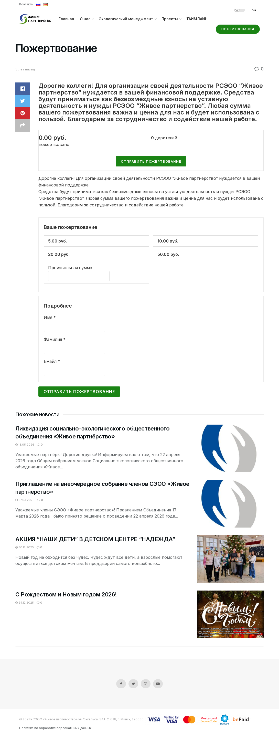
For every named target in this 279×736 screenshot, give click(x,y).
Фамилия (55, 339)
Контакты (26, 4)
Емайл (52, 361)
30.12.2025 (24, 547)
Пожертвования (237, 29)
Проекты (170, 19)
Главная (66, 19)
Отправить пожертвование (79, 391)
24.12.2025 (24, 602)
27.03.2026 (25, 500)
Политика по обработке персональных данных (55, 728)
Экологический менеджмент (126, 19)
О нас (85, 19)
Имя (50, 317)
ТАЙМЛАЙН (197, 19)
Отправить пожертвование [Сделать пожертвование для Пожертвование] (151, 161)
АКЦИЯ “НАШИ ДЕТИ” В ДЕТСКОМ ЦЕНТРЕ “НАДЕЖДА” (95, 539)
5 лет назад (25, 69)
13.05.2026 (24, 444)
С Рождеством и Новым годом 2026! (66, 594)
